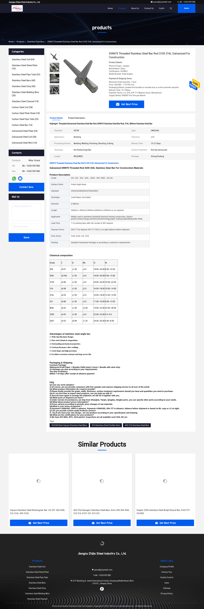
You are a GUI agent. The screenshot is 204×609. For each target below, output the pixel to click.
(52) (26, 74)
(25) (25, 119)
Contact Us (149, 8)
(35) (25, 94)
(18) (26, 113)
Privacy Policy (167, 593)
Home (110, 8)
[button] (54, 93)
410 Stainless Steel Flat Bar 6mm (106, 425)
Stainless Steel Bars (35, 42)
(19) (25, 101)
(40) (23, 80)
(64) (23, 59)
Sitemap (166, 588)
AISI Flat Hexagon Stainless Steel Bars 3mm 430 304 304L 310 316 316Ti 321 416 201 (101, 512)
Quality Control (166, 577)
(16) (24, 143)
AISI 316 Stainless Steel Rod (137, 425)
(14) (22, 125)
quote (186, 8)
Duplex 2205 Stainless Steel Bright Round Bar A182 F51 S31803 (163, 512)
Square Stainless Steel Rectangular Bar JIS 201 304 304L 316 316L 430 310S (37, 512)
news (166, 583)
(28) (22, 107)
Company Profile (167, 567)
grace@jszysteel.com (161, 2)
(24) (24, 131)
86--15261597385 (186, 2)
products (20, 42)
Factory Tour (166, 572)
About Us (135, 8)
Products (122, 8)
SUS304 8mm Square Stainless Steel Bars (69, 425)
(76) (24, 67)
